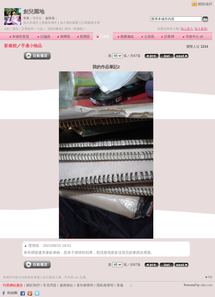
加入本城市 (31, 22)
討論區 (43, 36)
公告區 (147, 36)
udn (6, 28)
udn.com (206, 285)
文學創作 (28, 28)
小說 (40, 28)
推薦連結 (125, 36)
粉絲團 (12, 293)
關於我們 (33, 285)
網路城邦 (205, 4)
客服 (120, 285)
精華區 (63, 36)
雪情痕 (37, 18)
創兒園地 (33, 12)
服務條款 (66, 285)
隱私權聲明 (105, 285)
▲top (208, 277)
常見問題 (49, 285)
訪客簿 (167, 36)
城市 (15, 28)
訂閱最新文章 (91, 22)
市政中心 (192, 36)
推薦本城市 (49, 22)
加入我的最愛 (69, 22)
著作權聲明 (85, 285)
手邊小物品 (31, 45)
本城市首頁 (19, 36)
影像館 (103, 36)
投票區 (83, 36)
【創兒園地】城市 (58, 28)
